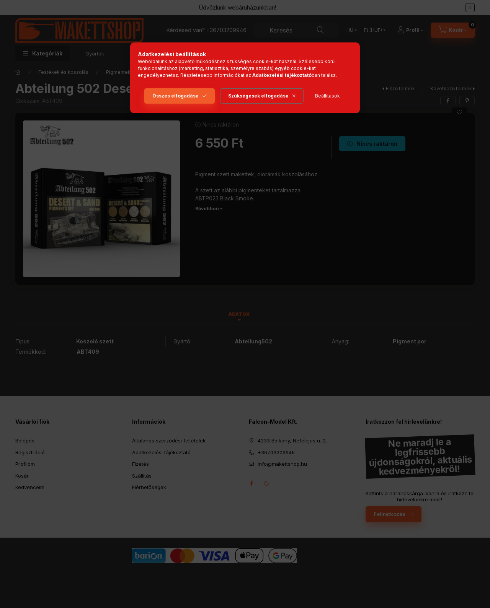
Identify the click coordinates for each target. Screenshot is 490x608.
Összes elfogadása (175, 96)
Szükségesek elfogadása (258, 96)
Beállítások (327, 96)
